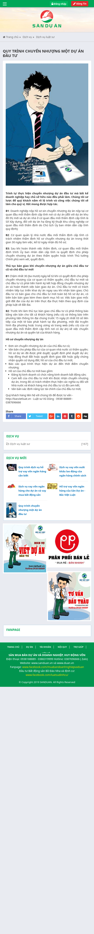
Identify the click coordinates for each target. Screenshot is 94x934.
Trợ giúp (78, 646)
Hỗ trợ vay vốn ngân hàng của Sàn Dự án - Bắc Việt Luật (72, 490)
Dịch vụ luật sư (45, 37)
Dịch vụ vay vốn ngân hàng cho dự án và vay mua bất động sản (32, 490)
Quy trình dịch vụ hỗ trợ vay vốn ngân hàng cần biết (32, 471)
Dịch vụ (27, 37)
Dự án (29, 646)
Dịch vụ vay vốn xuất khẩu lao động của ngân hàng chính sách (72, 471)
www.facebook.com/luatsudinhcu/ (47, 675)
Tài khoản (45, 646)
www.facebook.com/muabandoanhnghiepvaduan (53, 667)
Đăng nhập (58, 3)
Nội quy (62, 646)
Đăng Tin (79, 3)
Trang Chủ (13, 646)
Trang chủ (10, 37)
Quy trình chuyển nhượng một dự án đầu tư (30, 510)
